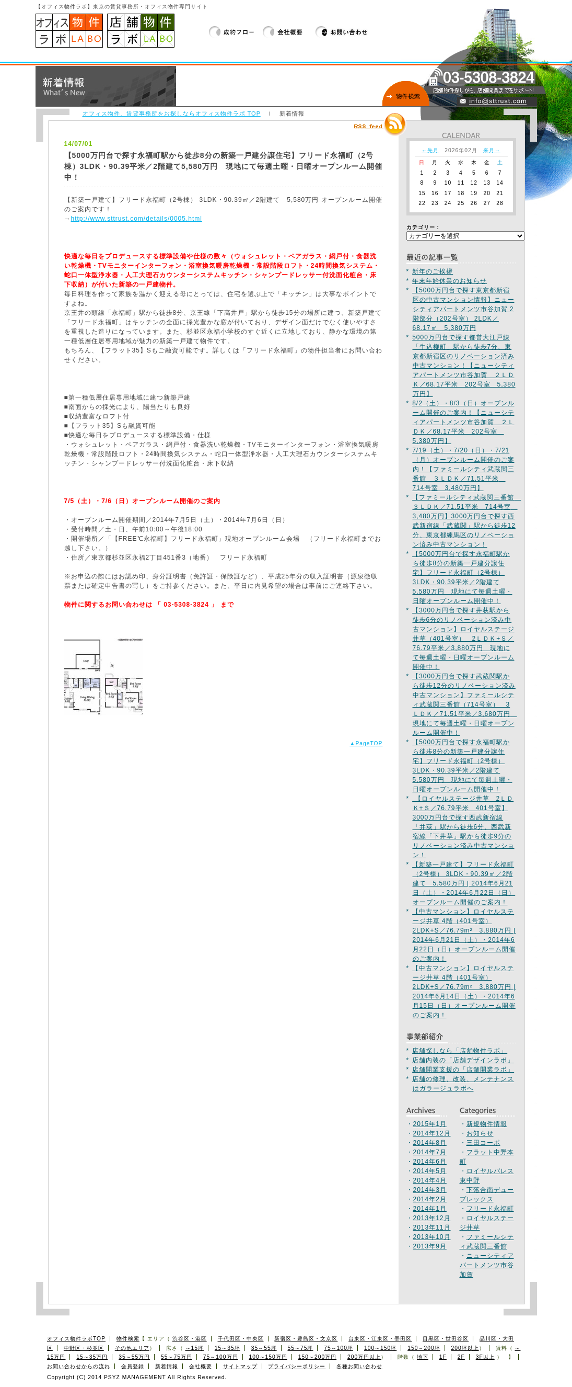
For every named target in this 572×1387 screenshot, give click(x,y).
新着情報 (166, 1366)
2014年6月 (430, 1161)
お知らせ (480, 1133)
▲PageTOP (365, 743)
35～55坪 (264, 1348)
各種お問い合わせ (359, 1366)
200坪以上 (465, 1348)
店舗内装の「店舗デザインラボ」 (463, 1060)
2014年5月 (430, 1171)
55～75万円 (176, 1357)
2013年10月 (432, 1237)
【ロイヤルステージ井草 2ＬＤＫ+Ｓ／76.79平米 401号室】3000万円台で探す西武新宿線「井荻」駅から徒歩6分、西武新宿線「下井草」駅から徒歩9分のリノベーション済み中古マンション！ (463, 827)
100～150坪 (380, 1348)
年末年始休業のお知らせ (449, 281)
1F (443, 1357)
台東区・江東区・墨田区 (380, 1338)
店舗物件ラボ (140, 31)
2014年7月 (430, 1152)
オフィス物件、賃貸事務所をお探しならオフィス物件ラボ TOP (172, 113)
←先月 (430, 150)
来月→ (491, 150)
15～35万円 (92, 1357)
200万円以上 (364, 1357)
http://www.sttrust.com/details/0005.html (136, 218)
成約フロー (236, 32)
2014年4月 (430, 1180)
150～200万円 (317, 1357)
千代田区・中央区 (241, 1338)
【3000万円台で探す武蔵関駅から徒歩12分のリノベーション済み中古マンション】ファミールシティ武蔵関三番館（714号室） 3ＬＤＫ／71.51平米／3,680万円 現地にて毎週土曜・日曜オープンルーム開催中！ (464, 704)
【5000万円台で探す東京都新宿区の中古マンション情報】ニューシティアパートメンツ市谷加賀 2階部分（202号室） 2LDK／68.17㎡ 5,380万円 (463, 309)
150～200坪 (423, 1348)
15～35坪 (227, 1348)
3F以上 (485, 1357)
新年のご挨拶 (432, 271)
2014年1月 (430, 1208)
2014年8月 (430, 1142)
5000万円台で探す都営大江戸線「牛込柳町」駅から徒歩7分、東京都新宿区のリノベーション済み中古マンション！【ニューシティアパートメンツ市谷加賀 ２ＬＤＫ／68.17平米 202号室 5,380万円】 (463, 365)
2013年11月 (432, 1227)
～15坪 (194, 1348)
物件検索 (127, 1338)
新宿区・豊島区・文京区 (305, 1338)
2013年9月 (430, 1246)
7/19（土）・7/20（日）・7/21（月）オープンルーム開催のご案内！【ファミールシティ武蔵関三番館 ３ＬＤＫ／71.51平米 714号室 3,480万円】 (463, 469)
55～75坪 (300, 1348)
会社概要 (289, 32)
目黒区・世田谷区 (446, 1338)
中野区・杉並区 (84, 1348)
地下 (422, 1357)
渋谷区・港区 (189, 1338)
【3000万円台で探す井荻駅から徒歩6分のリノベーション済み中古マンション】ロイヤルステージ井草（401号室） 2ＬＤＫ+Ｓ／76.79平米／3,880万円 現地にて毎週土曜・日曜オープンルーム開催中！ (463, 638)
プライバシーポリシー (296, 1366)
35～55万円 (134, 1357)
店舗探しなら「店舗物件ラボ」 (459, 1050)
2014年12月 (432, 1133)
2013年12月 (432, 1218)
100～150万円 (268, 1357)
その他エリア (132, 1348)
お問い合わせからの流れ (78, 1366)
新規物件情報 (486, 1124)
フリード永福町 (490, 1208)
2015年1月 (430, 1124)
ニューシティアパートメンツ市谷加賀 (487, 1265)
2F (461, 1357)
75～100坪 (338, 1348)
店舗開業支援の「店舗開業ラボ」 (463, 1069)
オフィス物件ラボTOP (76, 1338)
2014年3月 (430, 1189)
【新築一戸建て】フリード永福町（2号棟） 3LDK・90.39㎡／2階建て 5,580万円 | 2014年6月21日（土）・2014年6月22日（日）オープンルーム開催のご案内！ (463, 883)
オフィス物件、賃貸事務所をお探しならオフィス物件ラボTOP (69, 31)
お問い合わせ (342, 32)
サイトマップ (240, 1366)
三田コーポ (483, 1142)
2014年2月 (430, 1199)
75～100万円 (220, 1357)
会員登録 (132, 1366)
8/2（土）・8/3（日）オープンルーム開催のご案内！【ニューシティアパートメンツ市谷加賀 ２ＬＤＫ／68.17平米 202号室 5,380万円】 (463, 422)
